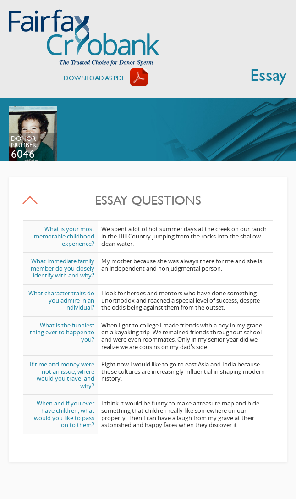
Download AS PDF (94, 78)
